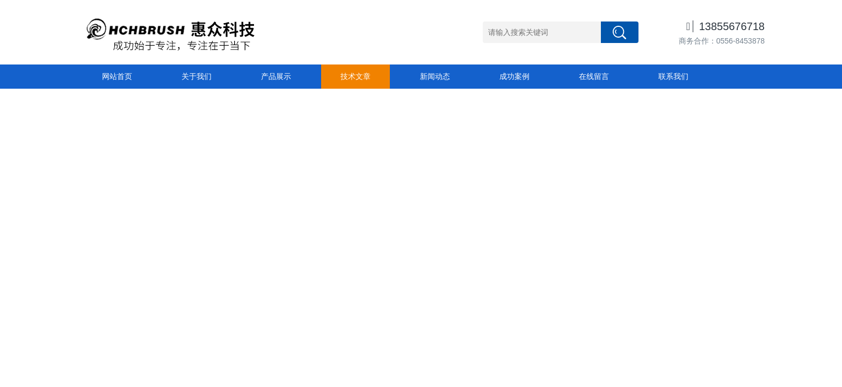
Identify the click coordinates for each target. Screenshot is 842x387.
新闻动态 (435, 76)
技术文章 (355, 76)
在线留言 (594, 76)
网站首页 (117, 76)
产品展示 (276, 76)
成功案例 (514, 76)
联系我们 (673, 76)
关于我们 (197, 76)
